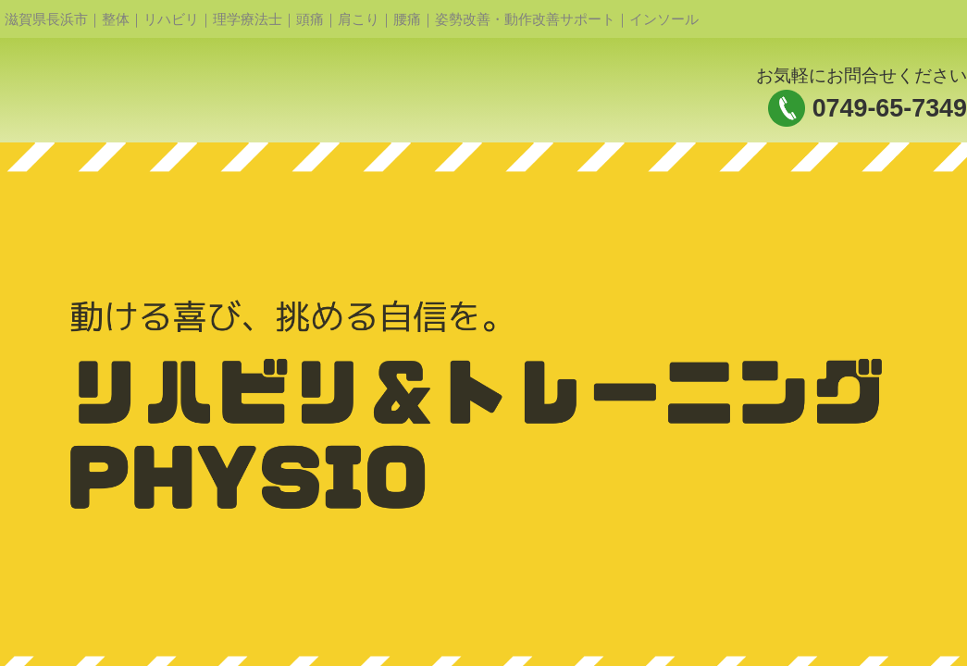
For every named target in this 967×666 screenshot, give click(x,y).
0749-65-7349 (889, 108)
